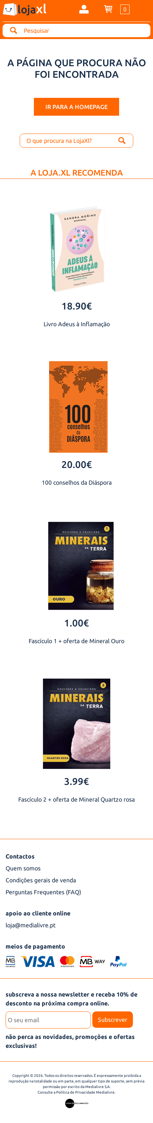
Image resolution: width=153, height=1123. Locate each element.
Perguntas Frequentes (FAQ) (43, 892)
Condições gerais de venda (41, 880)
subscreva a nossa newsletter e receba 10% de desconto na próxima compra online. (71, 999)
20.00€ (76, 464)
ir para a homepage (76, 106)
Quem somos (23, 868)
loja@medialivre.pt (30, 925)
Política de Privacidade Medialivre (85, 1092)
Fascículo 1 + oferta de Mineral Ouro (76, 641)
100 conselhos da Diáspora (77, 482)
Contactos (20, 856)
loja (32, 8)
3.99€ (76, 781)
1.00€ (76, 622)
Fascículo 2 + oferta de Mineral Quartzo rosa (76, 799)
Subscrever (112, 1019)
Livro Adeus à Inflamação (77, 324)
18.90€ (76, 306)
